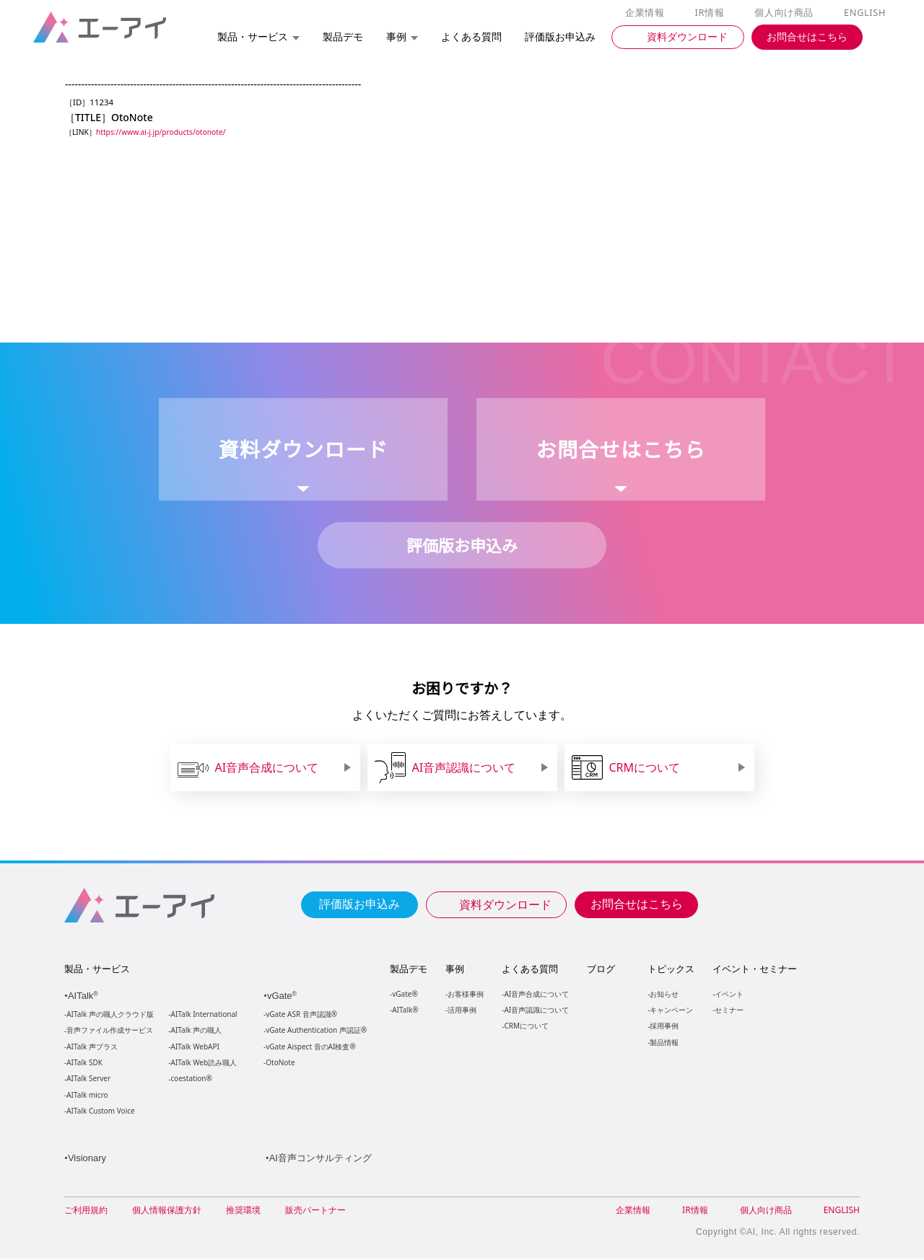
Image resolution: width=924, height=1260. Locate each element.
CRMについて (526, 1026)
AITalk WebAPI (195, 1047)
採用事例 (663, 1026)
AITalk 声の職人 (196, 1031)
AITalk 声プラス (92, 1047)
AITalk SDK (84, 1063)
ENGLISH (866, 12)
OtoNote (279, 1063)
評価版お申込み (359, 903)
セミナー (728, 1010)
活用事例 (462, 1010)
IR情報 (711, 12)
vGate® (404, 994)
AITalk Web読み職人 (204, 1063)
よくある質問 (530, 969)
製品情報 (663, 1042)
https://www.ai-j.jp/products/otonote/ (164, 132)
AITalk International (204, 1015)
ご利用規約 (86, 1211)
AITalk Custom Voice (100, 1111)
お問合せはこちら (636, 903)
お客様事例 (466, 994)
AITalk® (404, 1010)
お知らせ (663, 994)
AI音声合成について (536, 994)
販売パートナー (315, 1211)
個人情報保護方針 (166, 1211)
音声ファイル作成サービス (109, 1031)
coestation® (190, 1079)
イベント (728, 994)
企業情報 (648, 12)
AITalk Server (88, 1079)
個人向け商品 (786, 12)
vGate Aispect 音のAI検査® (309, 1047)
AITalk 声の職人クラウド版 (110, 1015)
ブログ (600, 969)
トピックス (670, 969)
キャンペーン (670, 1010)
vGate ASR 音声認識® (300, 1015)
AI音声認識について (536, 1010)
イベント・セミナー (754, 969)
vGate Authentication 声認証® (315, 1031)
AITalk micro (87, 1096)
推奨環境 (243, 1211)
